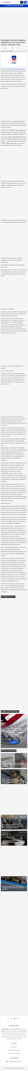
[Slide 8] (18, 746)
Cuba (12, 48)
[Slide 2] (7, 746)
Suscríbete (14, 1047)
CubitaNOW (7, 2)
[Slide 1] (5, 746)
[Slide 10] (22, 746)
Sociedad (5, 48)
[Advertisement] (14, 23)
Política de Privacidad (14, 1053)
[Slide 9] (20, 746)
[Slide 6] (15, 746)
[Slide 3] (9, 746)
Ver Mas (14, 742)
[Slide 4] (11, 746)
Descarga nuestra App (14, 1050)
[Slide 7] (16, 746)
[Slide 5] (13, 746)
